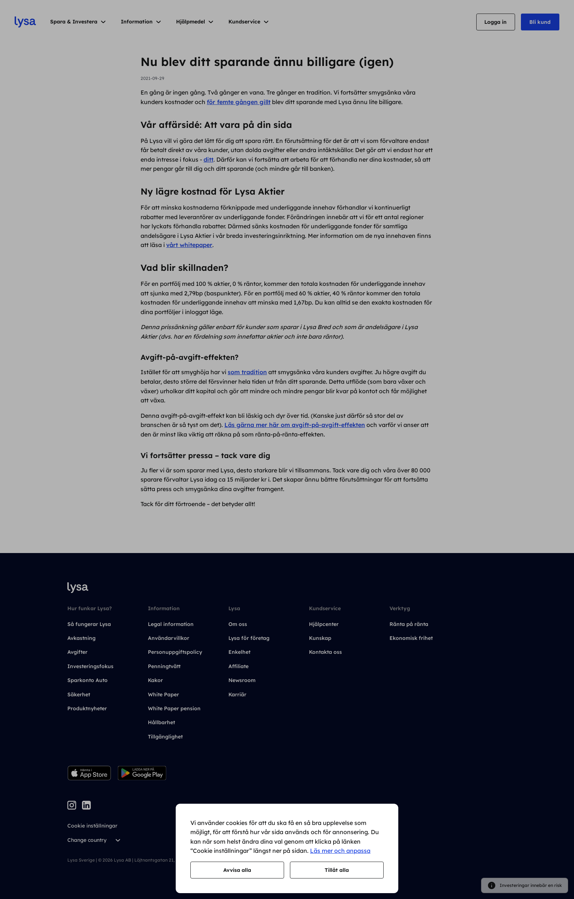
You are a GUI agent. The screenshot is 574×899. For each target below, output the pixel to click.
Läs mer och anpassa (340, 850)
